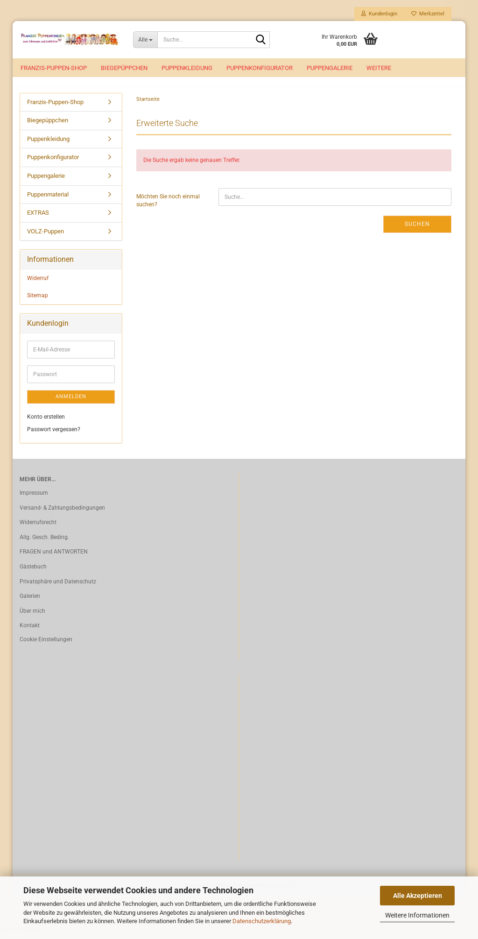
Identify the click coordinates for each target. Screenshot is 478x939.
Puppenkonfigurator (259, 67)
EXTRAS (38, 217)
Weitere (378, 67)
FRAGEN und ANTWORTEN (54, 557)
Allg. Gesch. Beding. (44, 542)
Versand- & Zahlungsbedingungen (62, 513)
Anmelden (71, 402)
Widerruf (38, 283)
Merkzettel (427, 14)
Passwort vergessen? (53, 434)
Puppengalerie (329, 67)
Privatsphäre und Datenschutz (58, 586)
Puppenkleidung (187, 67)
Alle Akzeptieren (417, 895)
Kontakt (30, 631)
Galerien (30, 601)
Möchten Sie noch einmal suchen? (168, 205)
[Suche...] (145, 39)
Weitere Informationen (417, 915)
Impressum (34, 498)
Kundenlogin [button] (379, 14)
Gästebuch (33, 571)
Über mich (32, 616)
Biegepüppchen (124, 67)
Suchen (417, 229)
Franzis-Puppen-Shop (54, 67)
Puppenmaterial (48, 199)
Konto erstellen (46, 422)
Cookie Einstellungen (46, 644)
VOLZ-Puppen (45, 236)
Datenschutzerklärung (261, 921)
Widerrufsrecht (38, 527)
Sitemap (37, 300)
